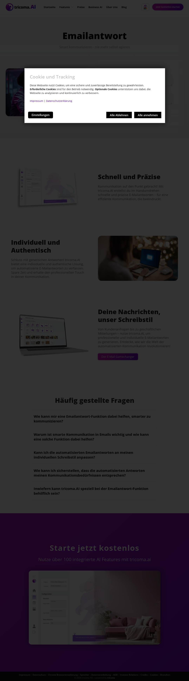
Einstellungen (40, 115)
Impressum (36, 101)
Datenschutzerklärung (59, 101)
